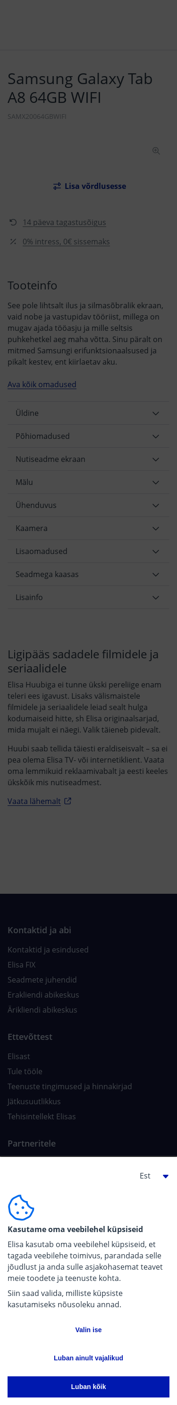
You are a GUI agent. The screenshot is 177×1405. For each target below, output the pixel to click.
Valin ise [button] (88, 1330)
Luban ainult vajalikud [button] (88, 1358)
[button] (150, 1175)
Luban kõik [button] (88, 1386)
